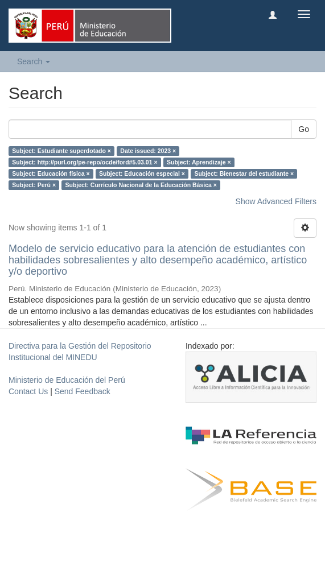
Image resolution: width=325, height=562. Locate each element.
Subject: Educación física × (50, 173)
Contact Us (28, 391)
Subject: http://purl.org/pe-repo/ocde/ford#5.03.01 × (84, 162)
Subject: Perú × (34, 184)
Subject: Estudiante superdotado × (61, 150)
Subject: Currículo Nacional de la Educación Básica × (141, 184)
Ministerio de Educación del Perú (67, 380)
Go (303, 129)
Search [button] (33, 61)
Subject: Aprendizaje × (199, 162)
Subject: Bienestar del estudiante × (244, 173)
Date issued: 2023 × (148, 150)
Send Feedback (82, 391)
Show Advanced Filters (276, 201)
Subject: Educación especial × (142, 173)
